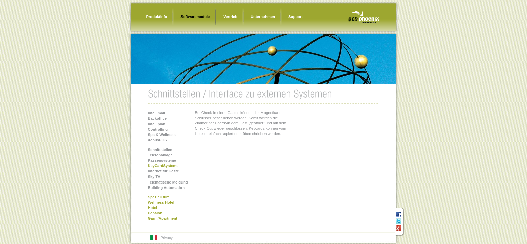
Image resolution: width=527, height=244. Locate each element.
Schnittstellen (160, 150)
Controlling (158, 129)
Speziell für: (158, 197)
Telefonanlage (160, 155)
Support (295, 17)
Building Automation (166, 188)
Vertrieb (230, 17)
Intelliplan (156, 124)
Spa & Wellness (162, 135)
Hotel (152, 208)
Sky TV (154, 177)
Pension (155, 213)
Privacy (166, 238)
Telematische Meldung (168, 182)
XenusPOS (157, 140)
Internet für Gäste (163, 171)
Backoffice (157, 118)
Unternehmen (263, 17)
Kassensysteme (162, 160)
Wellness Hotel (161, 202)
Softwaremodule (195, 17)
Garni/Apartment (162, 218)
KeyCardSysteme (163, 166)
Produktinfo (156, 17)
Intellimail (156, 113)
